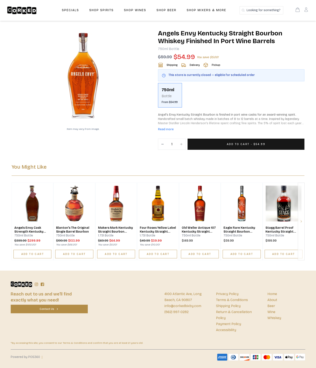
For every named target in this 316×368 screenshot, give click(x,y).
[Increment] (181, 144)
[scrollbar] (231, 97)
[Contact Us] (49, 309)
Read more (166, 129)
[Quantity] (172, 144)
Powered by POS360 (25, 357)
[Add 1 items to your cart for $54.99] (246, 144)
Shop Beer (166, 10)
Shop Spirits (101, 10)
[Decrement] (162, 144)
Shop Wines (135, 10)
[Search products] (261, 10)
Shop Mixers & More (206, 10)
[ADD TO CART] (32, 254)
